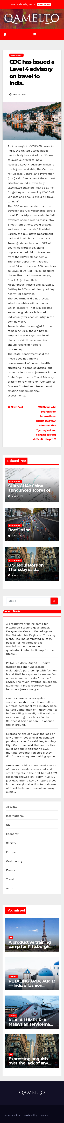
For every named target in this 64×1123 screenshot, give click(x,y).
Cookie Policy (30, 1115)
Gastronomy (16, 55)
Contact (44, 1115)
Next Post (15, 407)
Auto (9, 888)
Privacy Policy (12, 1115)
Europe (11, 852)
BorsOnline (19, 529)
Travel (10, 879)
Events (10, 870)
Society (11, 843)
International (15, 815)
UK (8, 824)
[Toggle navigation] (35, 34)
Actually (11, 806)
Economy (12, 834)
